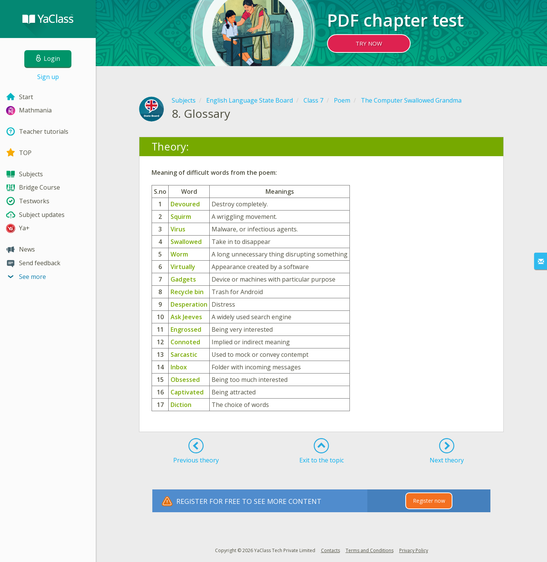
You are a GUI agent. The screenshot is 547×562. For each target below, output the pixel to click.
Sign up (48, 77)
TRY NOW (369, 43)
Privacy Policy (413, 550)
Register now (429, 500)
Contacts (330, 550)
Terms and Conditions (370, 550)
